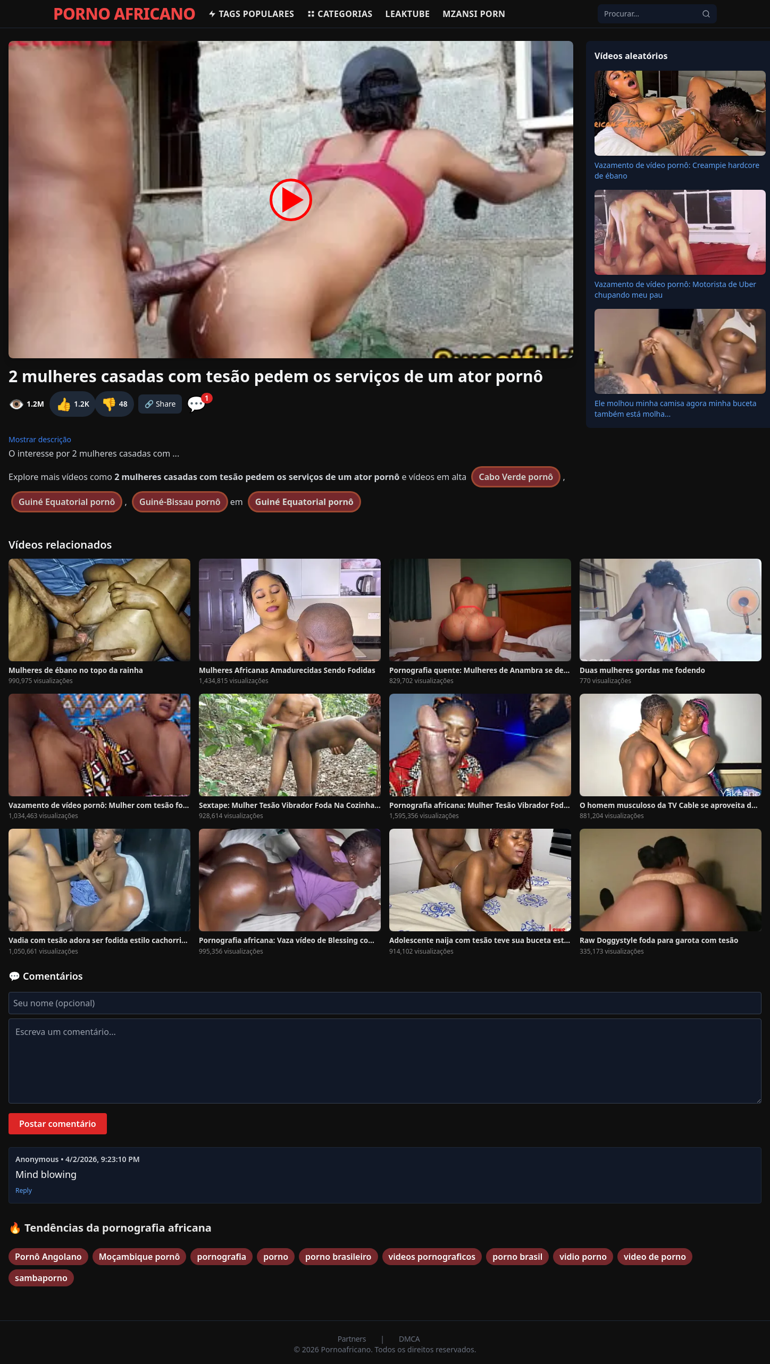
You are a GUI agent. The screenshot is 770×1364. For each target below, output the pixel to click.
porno (275, 1256)
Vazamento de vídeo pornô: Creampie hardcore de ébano (677, 170)
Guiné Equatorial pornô (67, 502)
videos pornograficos (432, 1256)
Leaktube (408, 14)
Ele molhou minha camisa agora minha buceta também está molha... (676, 408)
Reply (23, 1190)
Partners (353, 1339)
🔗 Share (160, 404)
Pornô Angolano (48, 1256)
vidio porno (583, 1256)
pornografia (221, 1256)
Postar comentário (57, 1124)
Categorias (339, 14)
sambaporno (41, 1278)
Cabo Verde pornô (516, 477)
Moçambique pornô (139, 1256)
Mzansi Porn (473, 14)
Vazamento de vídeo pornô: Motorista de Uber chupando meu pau (675, 289)
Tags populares (251, 14)
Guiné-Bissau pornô (180, 502)
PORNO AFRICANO (124, 13)
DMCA (409, 1339)
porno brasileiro (338, 1256)
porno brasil (517, 1256)
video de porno (655, 1256)
